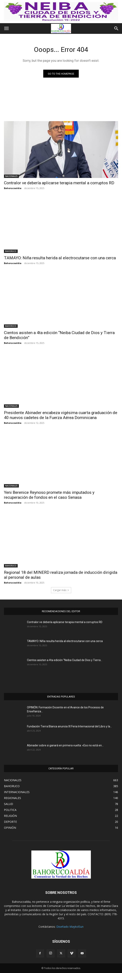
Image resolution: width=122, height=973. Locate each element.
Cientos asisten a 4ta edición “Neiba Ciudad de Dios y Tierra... (64, 660)
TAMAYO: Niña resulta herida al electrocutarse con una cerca (60, 258)
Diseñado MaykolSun (70, 926)
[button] (6, 28)
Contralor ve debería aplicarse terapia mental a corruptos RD (59, 183)
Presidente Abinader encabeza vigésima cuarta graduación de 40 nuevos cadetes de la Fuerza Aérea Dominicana (60, 415)
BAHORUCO (10, 251)
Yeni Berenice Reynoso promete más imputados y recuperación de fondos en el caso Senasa (49, 495)
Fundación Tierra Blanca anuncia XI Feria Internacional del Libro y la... (69, 726)
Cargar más (61, 590)
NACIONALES (11, 176)
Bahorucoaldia (12, 188)
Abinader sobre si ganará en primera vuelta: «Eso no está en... (65, 745)
